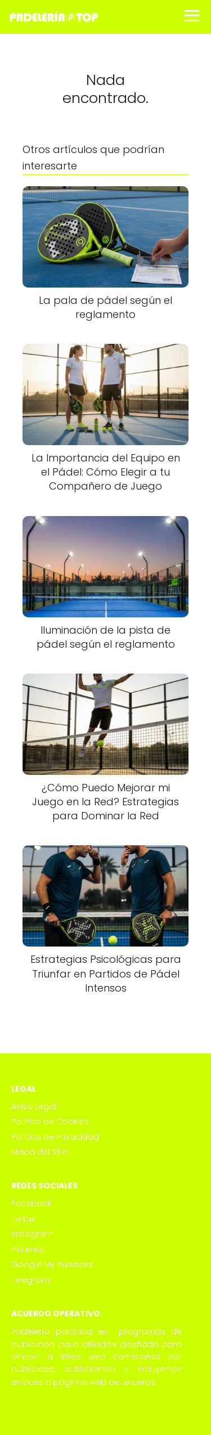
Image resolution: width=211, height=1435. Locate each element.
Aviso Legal (33, 1106)
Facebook (31, 1203)
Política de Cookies (50, 1121)
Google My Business (52, 1264)
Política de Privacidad (55, 1136)
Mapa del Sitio (39, 1152)
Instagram (32, 1234)
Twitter (24, 1219)
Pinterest (28, 1249)
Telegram (30, 1279)
